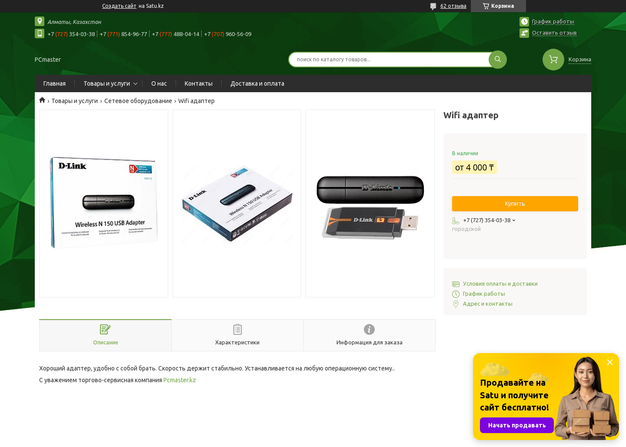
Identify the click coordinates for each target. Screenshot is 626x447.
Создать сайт (119, 6)
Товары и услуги (106, 83)
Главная (54, 83)
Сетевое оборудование (138, 100)
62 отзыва (453, 6)
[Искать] (498, 59)
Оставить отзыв (554, 33)
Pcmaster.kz (179, 380)
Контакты (199, 83)
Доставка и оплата (257, 83)
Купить (515, 203)
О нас (159, 83)
